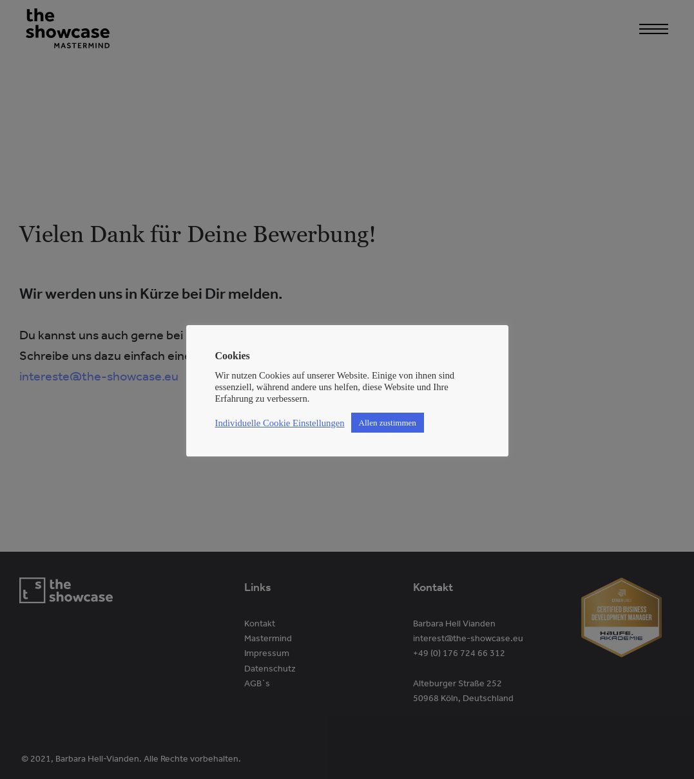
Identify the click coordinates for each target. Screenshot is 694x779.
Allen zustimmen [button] (387, 422)
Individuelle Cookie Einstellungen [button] (280, 423)
